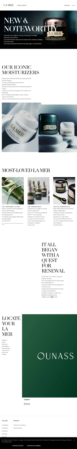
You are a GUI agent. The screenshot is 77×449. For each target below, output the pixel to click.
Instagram (5, 425)
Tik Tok (4, 437)
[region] (38, 443)
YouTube (4, 434)
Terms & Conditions (19, 425)
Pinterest (5, 431)
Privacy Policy (17, 428)
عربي (73, 5)
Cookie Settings (17, 445)
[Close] (74, 440)
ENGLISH (67, 5)
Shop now (27, 404)
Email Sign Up (22, 5)
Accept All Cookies (34, 445)
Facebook (5, 428)
